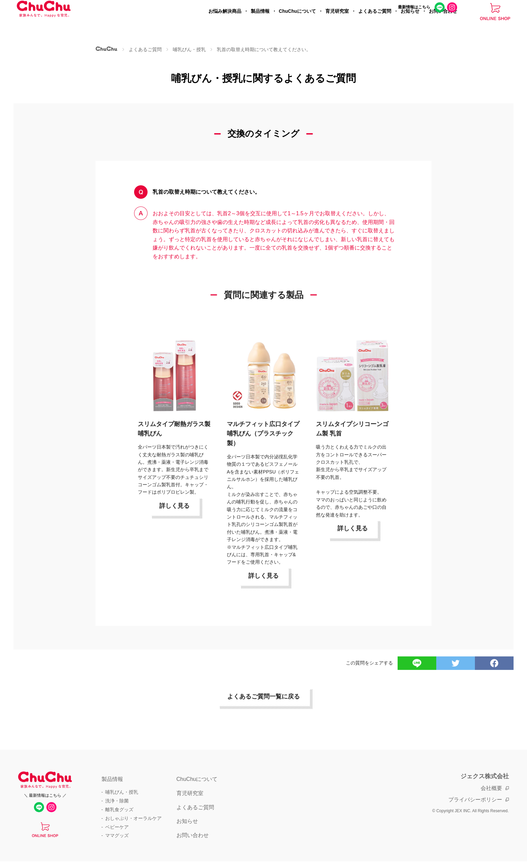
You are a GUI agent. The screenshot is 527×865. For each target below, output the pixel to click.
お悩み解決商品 (224, 22)
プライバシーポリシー (475, 799)
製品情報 (260, 22)
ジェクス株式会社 (484, 776)
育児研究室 (337, 22)
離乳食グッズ (119, 809)
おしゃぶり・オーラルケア (133, 818)
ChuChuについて (297, 22)
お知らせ (410, 22)
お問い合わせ (443, 22)
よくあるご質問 (374, 22)
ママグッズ (117, 835)
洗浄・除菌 (117, 800)
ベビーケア (117, 827)
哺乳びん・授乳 (121, 792)
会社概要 (491, 788)
